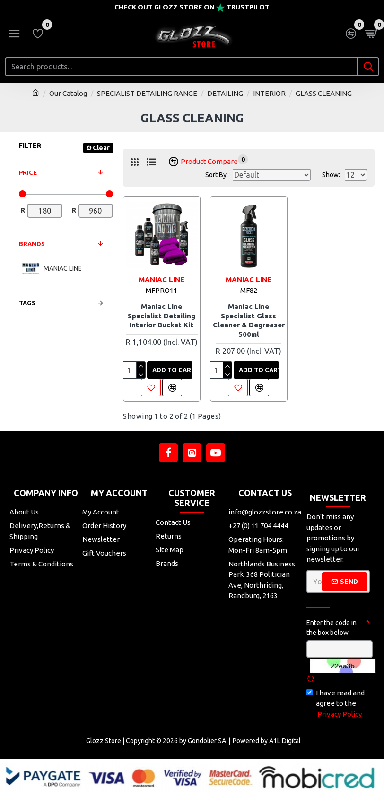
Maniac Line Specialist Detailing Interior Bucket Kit (161, 315)
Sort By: (216, 175)
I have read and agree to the (335, 704)
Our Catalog (68, 93)
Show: (331, 175)
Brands (32, 243)
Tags (27, 303)
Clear (101, 148)
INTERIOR (269, 93)
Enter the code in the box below (331, 627)
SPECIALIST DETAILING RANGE (147, 93)
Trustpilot (248, 7)
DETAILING (225, 93)
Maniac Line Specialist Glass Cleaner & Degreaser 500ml (249, 320)
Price (28, 172)
